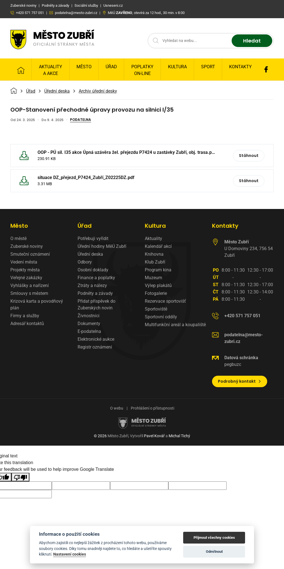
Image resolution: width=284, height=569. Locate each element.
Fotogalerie (156, 293)
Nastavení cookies (69, 554)
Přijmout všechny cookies (214, 537)
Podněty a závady (95, 293)
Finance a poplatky (96, 277)
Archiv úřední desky (98, 91)
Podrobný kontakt (239, 381)
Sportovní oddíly (161, 316)
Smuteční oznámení (30, 254)
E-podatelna (89, 331)
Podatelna (80, 120)
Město (84, 66)
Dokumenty (89, 323)
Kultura (177, 66)
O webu (116, 408)
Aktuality (153, 238)
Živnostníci (88, 315)
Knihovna (154, 254)
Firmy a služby (24, 315)
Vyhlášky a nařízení (29, 285)
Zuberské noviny (26, 246)
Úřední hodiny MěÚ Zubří (102, 246)
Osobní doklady (93, 269)
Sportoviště (156, 309)
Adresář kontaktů (27, 323)
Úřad (111, 66)
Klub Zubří (155, 262)
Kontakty (240, 66)
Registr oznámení (95, 347)
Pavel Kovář (154, 436)
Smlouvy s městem (29, 293)
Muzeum (153, 277)
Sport (208, 66)
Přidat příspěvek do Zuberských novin (96, 304)
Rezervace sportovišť (165, 301)
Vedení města (23, 262)
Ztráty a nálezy (92, 285)
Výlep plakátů (158, 285)
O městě (18, 238)
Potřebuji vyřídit (93, 238)
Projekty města (25, 269)
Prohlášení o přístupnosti (152, 408)
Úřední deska (57, 91)
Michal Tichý (179, 436)
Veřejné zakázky (26, 277)
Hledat (252, 40)
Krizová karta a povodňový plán (36, 304)
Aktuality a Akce (50, 70)
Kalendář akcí (158, 246)
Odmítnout (214, 551)
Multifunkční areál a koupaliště (175, 324)
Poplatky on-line (142, 70)
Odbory (85, 262)
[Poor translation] (20, 477)
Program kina (158, 269)
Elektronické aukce (96, 339)
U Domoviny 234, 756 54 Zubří (248, 248)
